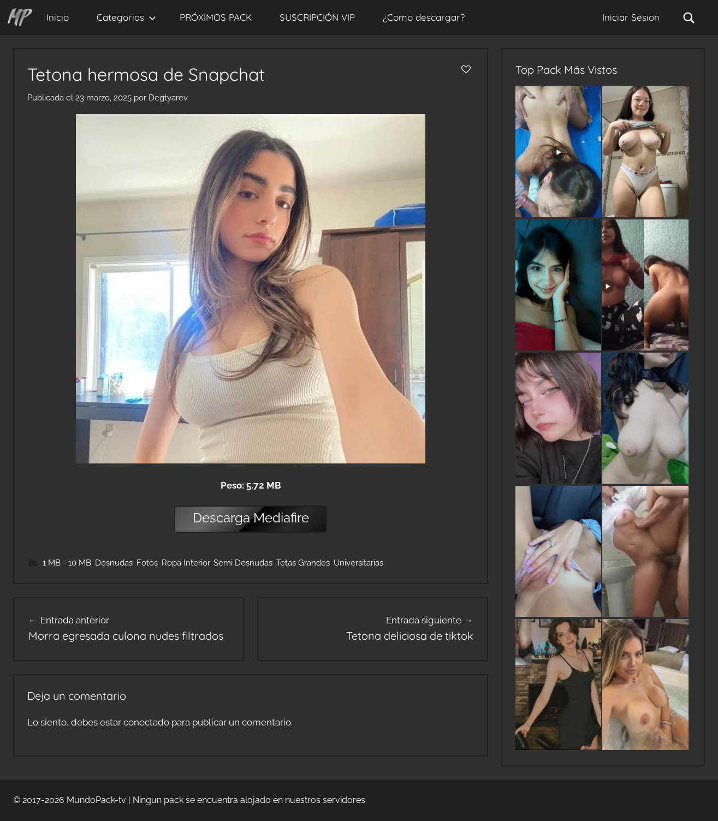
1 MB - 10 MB (67, 563)
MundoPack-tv (96, 800)
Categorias (126, 17)
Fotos (147, 563)
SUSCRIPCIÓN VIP (317, 17)
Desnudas (114, 563)
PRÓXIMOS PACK (216, 17)
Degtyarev (168, 98)
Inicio (57, 17)
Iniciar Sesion (631, 17)
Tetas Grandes (303, 563)
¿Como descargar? (424, 17)
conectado (146, 722)
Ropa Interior (186, 563)
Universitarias (358, 563)
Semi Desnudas (242, 563)
